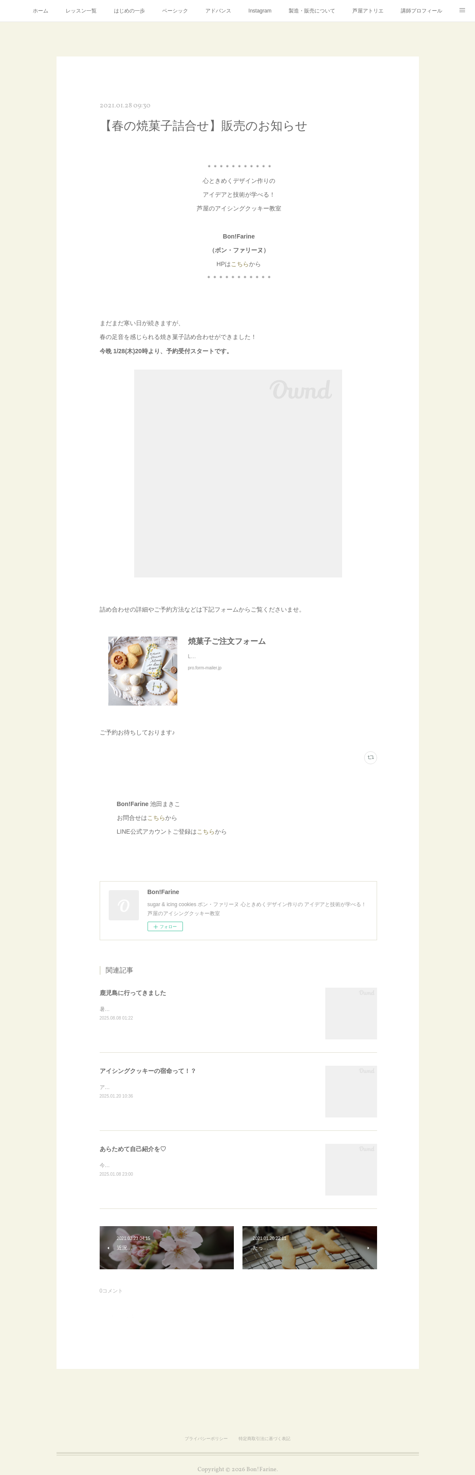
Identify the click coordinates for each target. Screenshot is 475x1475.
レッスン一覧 (81, 11)
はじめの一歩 (129, 11)
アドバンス (218, 11)
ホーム (40, 11)
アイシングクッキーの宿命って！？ (148, 1070)
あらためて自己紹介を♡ (133, 1148)
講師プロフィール (421, 11)
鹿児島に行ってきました (133, 992)
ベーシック (175, 11)
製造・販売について (312, 11)
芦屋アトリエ (368, 11)
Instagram (260, 11)
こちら (240, 263)
